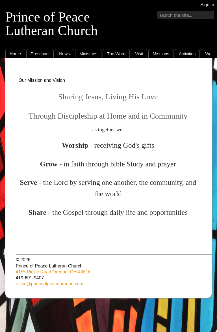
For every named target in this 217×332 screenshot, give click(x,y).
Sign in (207, 4)
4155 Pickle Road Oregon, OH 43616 (53, 271)
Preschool (40, 53)
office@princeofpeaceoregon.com (49, 283)
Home (15, 53)
